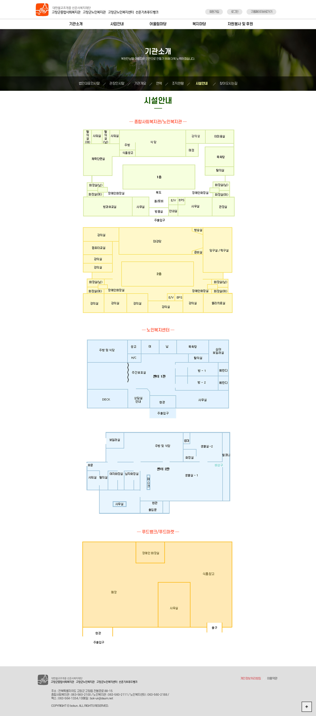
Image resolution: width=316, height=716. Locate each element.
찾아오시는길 (228, 83)
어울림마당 (158, 24)
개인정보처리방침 (250, 678)
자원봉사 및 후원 (240, 24)
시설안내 (202, 83)
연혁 (159, 83)
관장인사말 (116, 83)
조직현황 (178, 83)
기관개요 (140, 83)
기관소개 (76, 24)
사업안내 (117, 24)
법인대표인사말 (89, 83)
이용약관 (272, 678)
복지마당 (199, 24)
